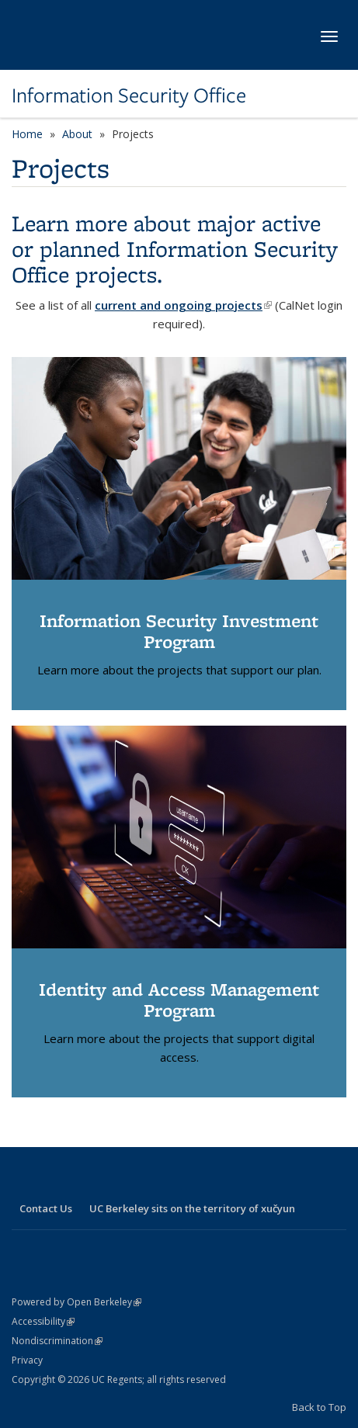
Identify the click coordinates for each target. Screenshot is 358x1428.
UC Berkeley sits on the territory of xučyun (192, 1208)
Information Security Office (129, 95)
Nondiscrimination (57, 1340)
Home (27, 134)
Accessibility (43, 1321)
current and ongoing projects (183, 305)
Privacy (27, 1360)
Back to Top (319, 1407)
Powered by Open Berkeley (76, 1301)
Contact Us (45, 1208)
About (77, 134)
